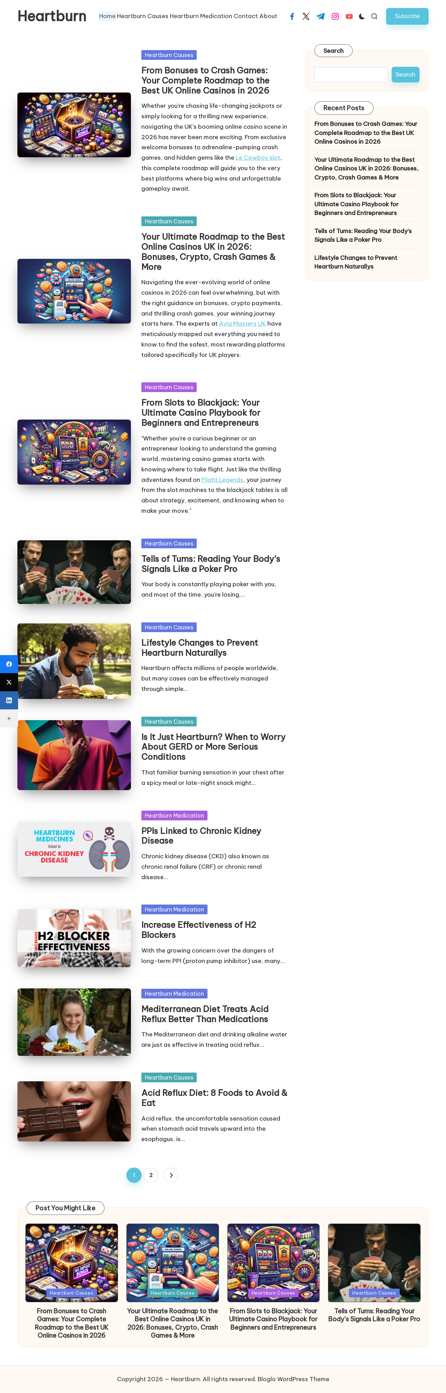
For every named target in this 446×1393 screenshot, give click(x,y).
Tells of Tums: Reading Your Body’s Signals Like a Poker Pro (210, 564)
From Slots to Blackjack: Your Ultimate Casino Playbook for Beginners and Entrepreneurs (200, 412)
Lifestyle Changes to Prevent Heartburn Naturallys (199, 647)
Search (333, 51)
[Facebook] (9, 664)
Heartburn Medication (174, 815)
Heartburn (51, 16)
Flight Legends (222, 480)
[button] (407, 16)
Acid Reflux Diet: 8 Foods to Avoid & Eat (214, 1098)
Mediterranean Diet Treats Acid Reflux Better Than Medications (204, 1014)
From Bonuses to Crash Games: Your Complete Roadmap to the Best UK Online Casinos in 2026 (205, 80)
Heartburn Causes (169, 54)
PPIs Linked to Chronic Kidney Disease (201, 836)
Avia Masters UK (242, 323)
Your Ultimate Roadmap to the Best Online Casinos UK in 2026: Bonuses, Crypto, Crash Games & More (213, 251)
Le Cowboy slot (258, 157)
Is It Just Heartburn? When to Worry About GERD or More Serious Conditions (213, 747)
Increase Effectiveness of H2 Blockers (198, 930)
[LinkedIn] (9, 700)
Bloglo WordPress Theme (293, 1379)
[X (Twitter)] (9, 682)
